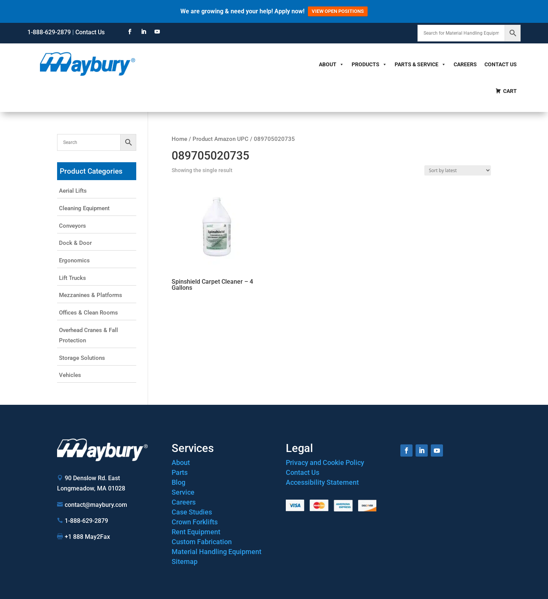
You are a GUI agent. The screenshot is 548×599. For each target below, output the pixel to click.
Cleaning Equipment (84, 208)
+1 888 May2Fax (87, 536)
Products (369, 64)
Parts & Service (420, 64)
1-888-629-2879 (49, 32)
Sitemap (185, 561)
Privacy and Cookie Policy (325, 462)
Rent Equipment (196, 532)
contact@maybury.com (96, 504)
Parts (180, 472)
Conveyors (72, 225)
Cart (510, 91)
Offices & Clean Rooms (88, 312)
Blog (178, 482)
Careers (465, 64)
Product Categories (91, 171)
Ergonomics (74, 260)
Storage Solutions (82, 358)
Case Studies (192, 512)
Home (179, 139)
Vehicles (70, 375)
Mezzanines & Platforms (90, 295)
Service (183, 492)
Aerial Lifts (73, 190)
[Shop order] (457, 170)
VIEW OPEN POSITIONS (338, 11)
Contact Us (90, 32)
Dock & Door (75, 243)
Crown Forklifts (195, 522)
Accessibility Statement (322, 482)
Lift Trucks (72, 278)
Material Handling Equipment (216, 552)
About (331, 64)
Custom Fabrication (202, 542)
